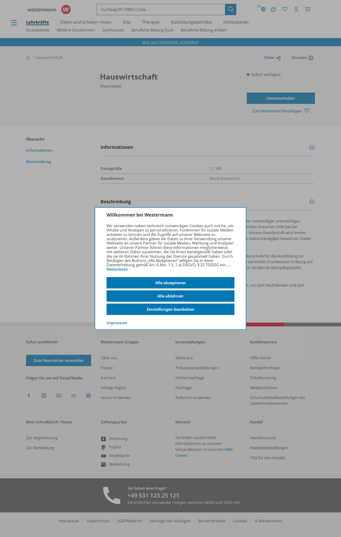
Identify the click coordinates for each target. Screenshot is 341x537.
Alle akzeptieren (170, 282)
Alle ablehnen (170, 296)
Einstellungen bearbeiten (170, 309)
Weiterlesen (117, 269)
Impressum (117, 322)
